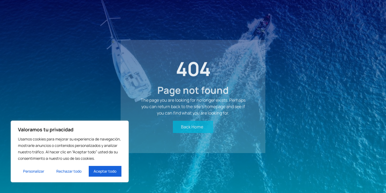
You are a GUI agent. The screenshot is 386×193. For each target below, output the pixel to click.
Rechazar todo (68, 171)
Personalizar (33, 171)
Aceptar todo (105, 171)
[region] (70, 151)
